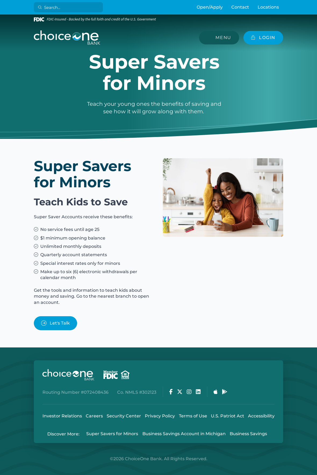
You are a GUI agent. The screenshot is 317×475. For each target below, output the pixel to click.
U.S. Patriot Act (227, 415)
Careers (94, 415)
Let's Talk (55, 323)
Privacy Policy (160, 415)
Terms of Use (193, 415)
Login (4, 471)
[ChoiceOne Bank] (67, 37)
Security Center (124, 415)
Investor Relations (62, 415)
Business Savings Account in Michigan (184, 434)
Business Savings (248, 434)
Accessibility (261, 415)
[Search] (69, 7)
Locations (268, 7)
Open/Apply (210, 7)
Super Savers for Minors (112, 434)
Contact (240, 7)
